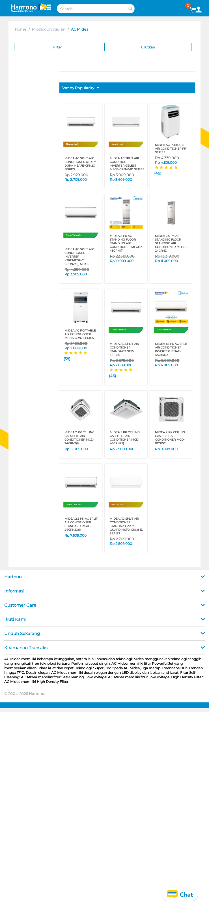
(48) (157, 173)
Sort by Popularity (80, 88)
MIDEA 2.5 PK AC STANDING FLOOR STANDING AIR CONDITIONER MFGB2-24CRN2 (171, 243)
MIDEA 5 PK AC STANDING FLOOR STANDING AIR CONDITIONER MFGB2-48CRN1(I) (126, 243)
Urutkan (148, 47)
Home (20, 29)
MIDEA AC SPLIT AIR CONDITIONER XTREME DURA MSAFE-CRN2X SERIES (81, 163)
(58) (67, 358)
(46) (112, 375)
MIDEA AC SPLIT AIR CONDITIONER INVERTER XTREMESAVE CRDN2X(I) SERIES (79, 256)
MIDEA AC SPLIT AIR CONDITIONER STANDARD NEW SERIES (124, 349)
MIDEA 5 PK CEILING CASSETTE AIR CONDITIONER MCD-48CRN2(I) (125, 437)
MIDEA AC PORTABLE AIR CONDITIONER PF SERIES (170, 148)
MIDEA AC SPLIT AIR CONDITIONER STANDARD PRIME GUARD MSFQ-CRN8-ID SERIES (126, 526)
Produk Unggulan (48, 29)
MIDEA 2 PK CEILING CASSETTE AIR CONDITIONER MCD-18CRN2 (170, 437)
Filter (57, 47)
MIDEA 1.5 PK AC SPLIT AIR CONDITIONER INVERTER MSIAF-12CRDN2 (171, 349)
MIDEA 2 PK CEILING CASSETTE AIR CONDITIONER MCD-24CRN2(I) (79, 437)
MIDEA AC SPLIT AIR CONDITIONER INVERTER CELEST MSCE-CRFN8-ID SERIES (127, 163)
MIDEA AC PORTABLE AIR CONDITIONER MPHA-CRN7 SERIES (80, 334)
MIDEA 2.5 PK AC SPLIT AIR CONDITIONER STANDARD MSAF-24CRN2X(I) (81, 524)
